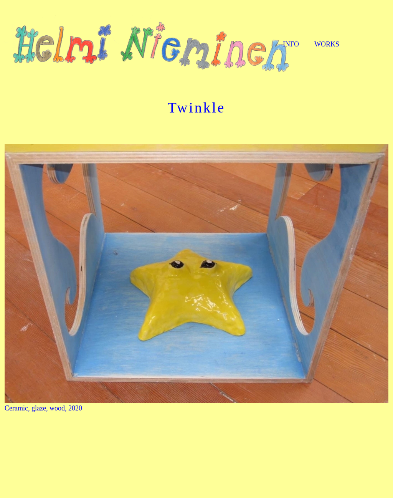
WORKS (326, 44)
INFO (291, 44)
